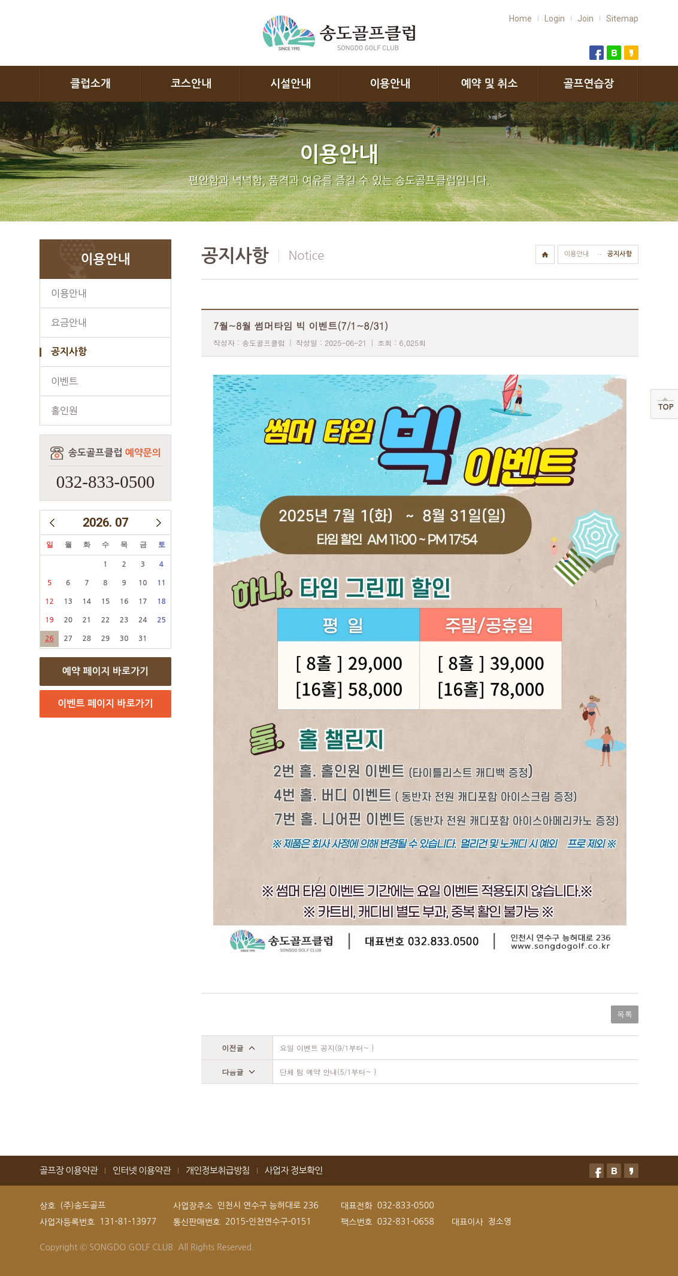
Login (554, 18)
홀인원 (64, 410)
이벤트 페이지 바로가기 (105, 703)
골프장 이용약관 (69, 1170)
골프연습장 (589, 83)
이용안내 (390, 83)
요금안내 (69, 322)
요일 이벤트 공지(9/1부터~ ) (327, 1048)
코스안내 (191, 83)
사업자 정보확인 (294, 1170)
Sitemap (622, 18)
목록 (624, 1014)
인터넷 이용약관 (142, 1170)
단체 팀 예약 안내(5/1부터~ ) (328, 1072)
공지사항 (69, 351)
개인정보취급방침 (218, 1170)
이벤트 (64, 381)
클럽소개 (90, 83)
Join (585, 18)
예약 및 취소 (489, 83)
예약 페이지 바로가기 (105, 671)
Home (520, 18)
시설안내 (290, 83)
